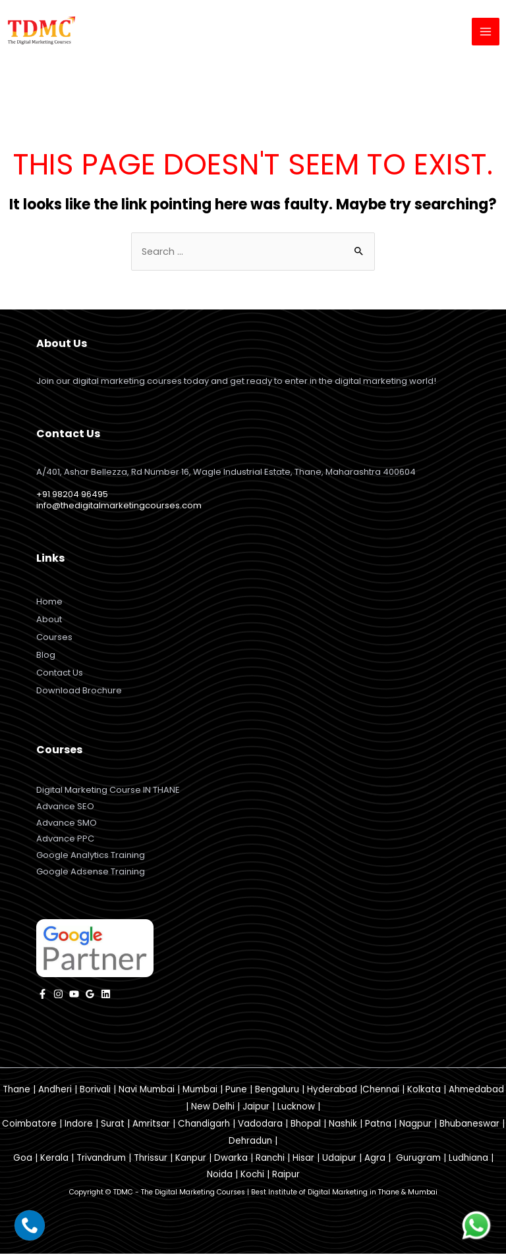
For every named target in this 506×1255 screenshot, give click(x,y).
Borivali (95, 1090)
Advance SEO (65, 807)
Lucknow (296, 1108)
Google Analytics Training (90, 856)
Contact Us (59, 673)
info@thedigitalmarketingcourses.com (119, 506)
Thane (16, 1090)
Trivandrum (101, 1158)
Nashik (343, 1125)
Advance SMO (66, 823)
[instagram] (58, 995)
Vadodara (260, 1125)
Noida (220, 1175)
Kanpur (190, 1158)
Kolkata (424, 1090)
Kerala (54, 1158)
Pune (236, 1090)
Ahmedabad (476, 1090)
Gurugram (418, 1158)
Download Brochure (79, 691)
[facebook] (42, 995)
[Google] (90, 995)
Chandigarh (204, 1125)
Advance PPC (65, 840)
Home (49, 602)
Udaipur (339, 1158)
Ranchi (270, 1158)
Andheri (55, 1090)
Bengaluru (277, 1090)
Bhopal (306, 1125)
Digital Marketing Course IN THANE (108, 790)
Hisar (303, 1158)
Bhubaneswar (469, 1125)
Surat (113, 1125)
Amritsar (151, 1125)
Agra (374, 1158)
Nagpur (415, 1125)
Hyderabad (332, 1090)
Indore (79, 1125)
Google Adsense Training (90, 872)
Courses (54, 637)
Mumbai (200, 1090)
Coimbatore (29, 1125)
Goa (22, 1158)
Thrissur (150, 1158)
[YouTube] (74, 995)
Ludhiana (468, 1158)
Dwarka (231, 1158)
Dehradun (250, 1141)
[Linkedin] (105, 995)
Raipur (286, 1175)
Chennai (380, 1090)
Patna (378, 1125)
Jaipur (255, 1108)
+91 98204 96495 (72, 495)
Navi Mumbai (147, 1090)
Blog (45, 655)
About (49, 620)
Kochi (252, 1175)
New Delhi (213, 1108)
